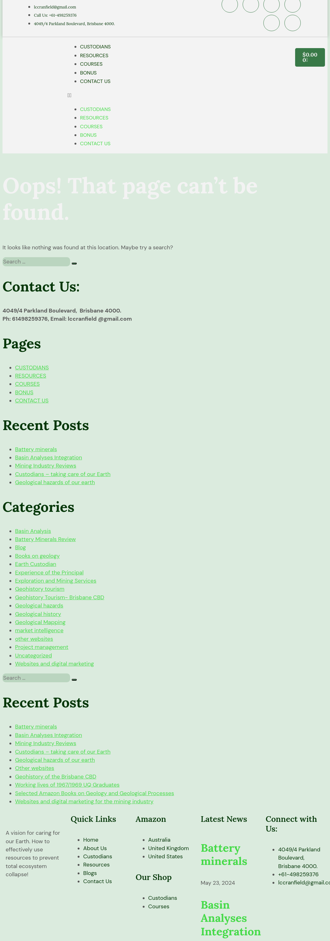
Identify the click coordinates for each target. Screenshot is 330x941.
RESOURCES (94, 55)
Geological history (38, 614)
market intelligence (39, 630)
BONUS (88, 72)
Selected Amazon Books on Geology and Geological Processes (94, 793)
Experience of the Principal (49, 572)
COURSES (91, 64)
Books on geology (37, 555)
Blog (20, 547)
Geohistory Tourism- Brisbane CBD (59, 597)
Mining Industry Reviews (45, 465)
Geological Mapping (40, 622)
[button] (171, 95)
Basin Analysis (33, 531)
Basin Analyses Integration (48, 457)
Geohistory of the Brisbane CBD (55, 776)
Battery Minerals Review (45, 539)
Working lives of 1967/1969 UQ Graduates (67, 784)
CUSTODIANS (95, 46)
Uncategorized (33, 655)
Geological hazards (39, 605)
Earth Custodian (35, 564)
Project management (42, 647)
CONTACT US (95, 81)
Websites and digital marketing (54, 663)
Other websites (34, 768)
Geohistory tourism (39, 588)
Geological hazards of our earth (55, 482)
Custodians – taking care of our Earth (63, 474)
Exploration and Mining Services (55, 580)
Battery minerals (36, 449)
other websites (34, 638)
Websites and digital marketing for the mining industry (84, 801)
